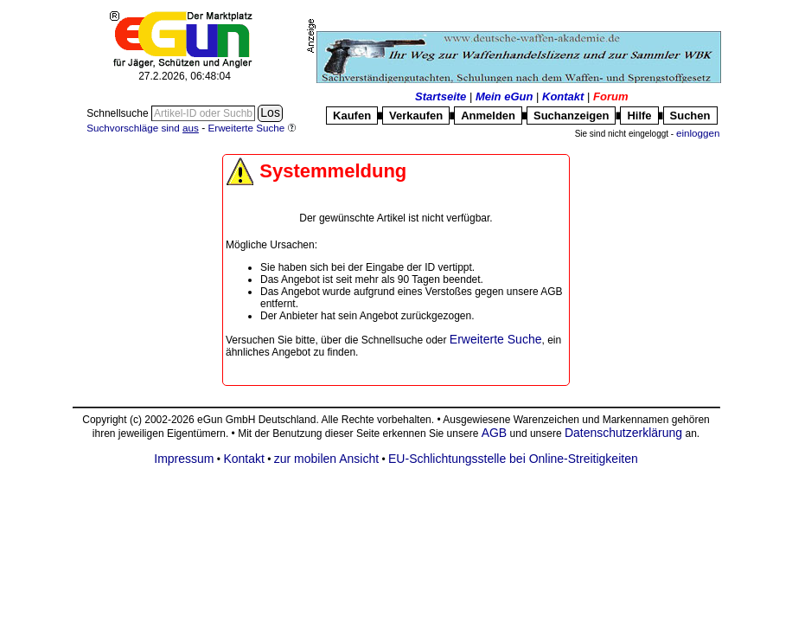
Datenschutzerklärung (623, 433)
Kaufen (352, 115)
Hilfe (639, 115)
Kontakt (563, 96)
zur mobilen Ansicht (326, 459)
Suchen (690, 115)
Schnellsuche (118, 113)
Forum (610, 96)
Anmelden (488, 115)
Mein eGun (504, 96)
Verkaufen (416, 115)
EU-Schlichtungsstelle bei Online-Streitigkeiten (513, 459)
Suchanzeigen (571, 115)
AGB (495, 433)
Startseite (440, 96)
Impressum (184, 459)
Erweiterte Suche (496, 339)
